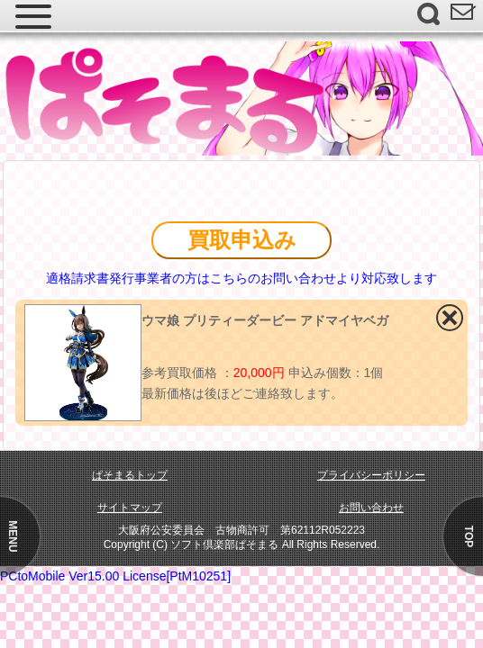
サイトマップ (129, 507)
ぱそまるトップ (130, 475)
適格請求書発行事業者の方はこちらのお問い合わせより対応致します (241, 278)
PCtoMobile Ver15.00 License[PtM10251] (115, 576)
